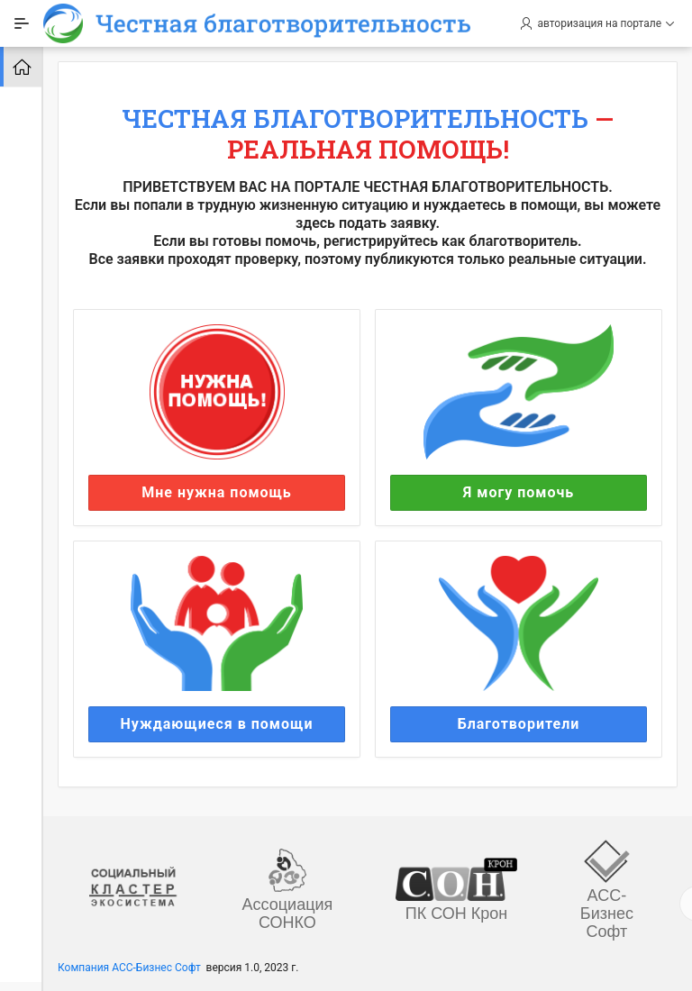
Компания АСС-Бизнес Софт (129, 967)
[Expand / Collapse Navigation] (21, 23)
